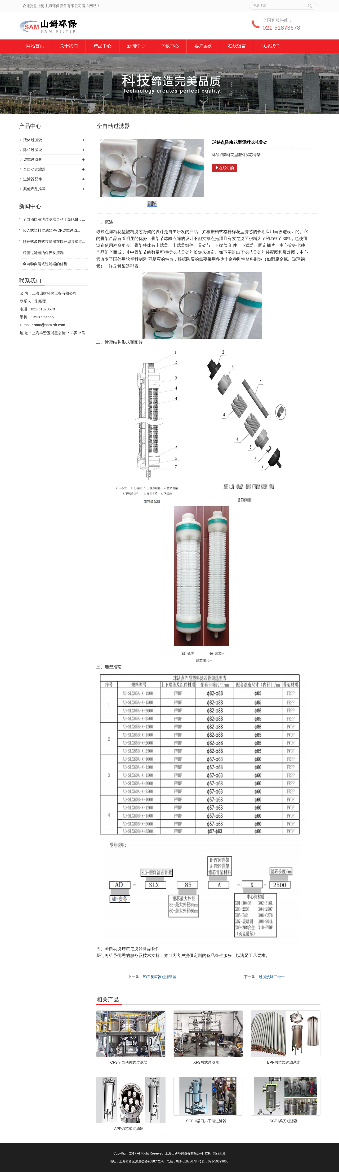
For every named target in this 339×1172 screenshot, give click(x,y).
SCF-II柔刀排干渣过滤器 (206, 1121)
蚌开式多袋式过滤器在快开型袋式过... (54, 241)
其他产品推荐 (34, 189)
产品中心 (102, 45)
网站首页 (35, 45)
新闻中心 (136, 45)
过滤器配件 (32, 179)
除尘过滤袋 (32, 150)
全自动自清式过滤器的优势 (45, 264)
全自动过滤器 (34, 169)
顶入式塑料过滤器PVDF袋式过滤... (51, 230)
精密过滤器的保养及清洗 (43, 253)
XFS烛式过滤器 (206, 1062)
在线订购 (224, 168)
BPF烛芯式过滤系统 (283, 1062)
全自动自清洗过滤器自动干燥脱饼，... (54, 219)
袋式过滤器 (32, 159)
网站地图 (219, 1153)
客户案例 (203, 45)
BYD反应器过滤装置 (159, 977)
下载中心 (170, 45)
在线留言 (237, 45)
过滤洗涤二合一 (272, 977)
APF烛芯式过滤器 (129, 1128)
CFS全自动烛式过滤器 (128, 1062)
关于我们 (69, 45)
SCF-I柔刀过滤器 (284, 1121)
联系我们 (271, 45)
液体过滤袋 (32, 140)
